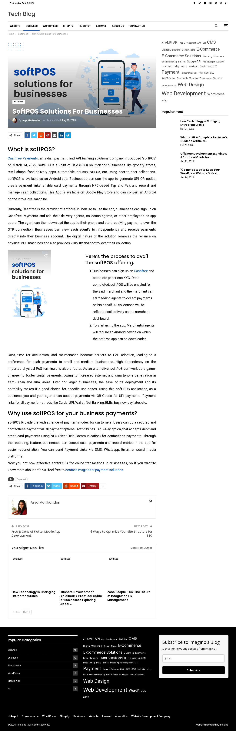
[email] (193, 658)
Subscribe (193, 670)
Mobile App (14, 680)
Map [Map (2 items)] (177, 66)
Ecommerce (14, 665)
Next (26, 612)
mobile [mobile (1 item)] (184, 66)
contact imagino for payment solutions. (94, 470)
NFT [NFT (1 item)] (215, 66)
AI (9, 688)
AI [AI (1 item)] (163, 43)
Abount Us (121, 716)
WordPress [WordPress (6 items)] (216, 94)
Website (15, 26)
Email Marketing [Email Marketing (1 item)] (169, 62)
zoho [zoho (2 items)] (164, 100)
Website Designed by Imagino (212, 724)
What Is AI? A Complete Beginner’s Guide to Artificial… (204, 139)
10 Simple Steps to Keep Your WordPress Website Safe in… (200, 171)
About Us (118, 26)
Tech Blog (21, 14)
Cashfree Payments (23, 158)
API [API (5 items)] (175, 42)
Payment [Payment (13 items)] (170, 72)
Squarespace (30, 716)
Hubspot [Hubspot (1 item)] (211, 62)
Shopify (68, 26)
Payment (21, 479)
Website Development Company (150, 716)
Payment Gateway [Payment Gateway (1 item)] (189, 73)
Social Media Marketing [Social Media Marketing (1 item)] (187, 78)
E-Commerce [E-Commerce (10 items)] (208, 49)
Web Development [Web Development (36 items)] (184, 93)
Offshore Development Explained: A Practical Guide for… (203, 155)
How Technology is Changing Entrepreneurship (200, 123)
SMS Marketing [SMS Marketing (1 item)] (168, 78)
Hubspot (85, 26)
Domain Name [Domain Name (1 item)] (188, 50)
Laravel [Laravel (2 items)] (220, 61)
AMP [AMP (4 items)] (168, 42)
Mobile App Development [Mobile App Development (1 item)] (200, 66)
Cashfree (141, 271)
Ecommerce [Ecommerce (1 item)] (219, 56)
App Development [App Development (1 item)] (188, 43)
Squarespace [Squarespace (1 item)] (206, 78)
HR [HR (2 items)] (204, 61)
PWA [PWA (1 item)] (201, 73)
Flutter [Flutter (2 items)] (181, 61)
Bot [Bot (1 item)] (204, 43)
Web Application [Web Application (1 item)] (169, 85)
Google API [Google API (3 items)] (194, 61)
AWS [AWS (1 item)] (199, 43)
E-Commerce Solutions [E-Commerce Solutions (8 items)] (181, 56)
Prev (16, 612)
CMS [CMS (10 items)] (211, 42)
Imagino (22, 724)
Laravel (101, 26)
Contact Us (137, 26)
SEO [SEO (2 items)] (212, 72)
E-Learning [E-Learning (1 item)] (207, 56)
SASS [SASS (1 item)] (206, 73)
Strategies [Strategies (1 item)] (217, 78)
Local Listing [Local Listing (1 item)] (167, 66)
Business (32, 26)
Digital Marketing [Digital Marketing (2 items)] (171, 49)
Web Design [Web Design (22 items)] (191, 84)
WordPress (50, 26)
